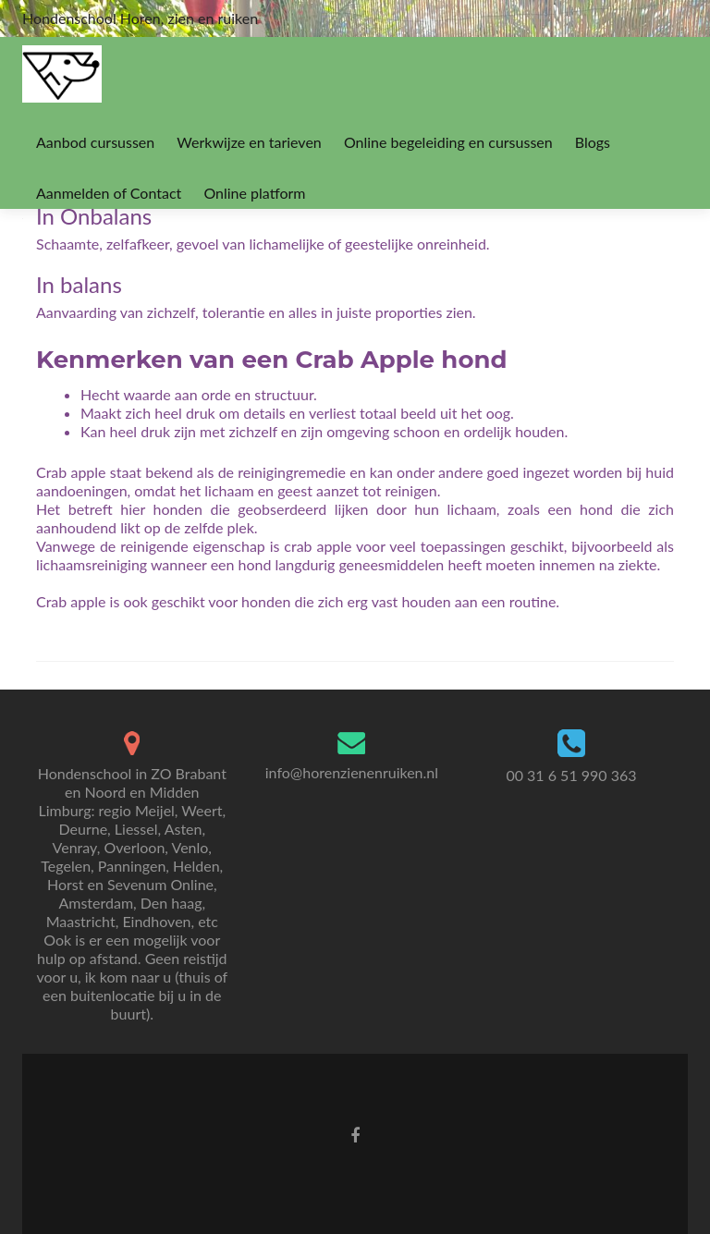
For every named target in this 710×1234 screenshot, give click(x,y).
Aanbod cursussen (95, 142)
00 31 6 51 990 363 (571, 775)
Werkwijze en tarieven (249, 142)
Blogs (592, 142)
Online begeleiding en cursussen (448, 142)
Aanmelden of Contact (108, 193)
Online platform (254, 193)
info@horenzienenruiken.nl (351, 772)
